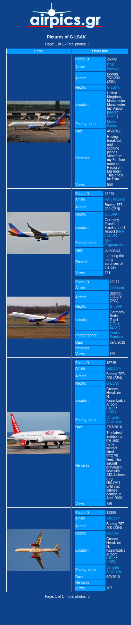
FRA (120, 231)
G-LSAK (113, 87)
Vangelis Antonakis (114, 419)
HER (111, 408)
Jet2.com (117, 288)
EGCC (112, 116)
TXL (114, 324)
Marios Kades (112, 124)
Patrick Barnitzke (117, 335)
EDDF (111, 235)
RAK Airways (113, 67)
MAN (112, 112)
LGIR (111, 412)
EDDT (114, 327)
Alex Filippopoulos (114, 243)
